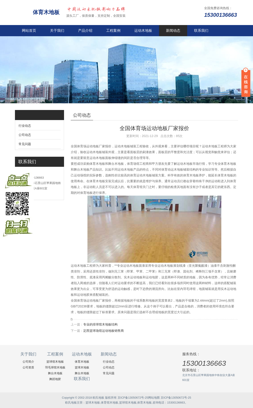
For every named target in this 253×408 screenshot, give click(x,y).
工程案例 (113, 30)
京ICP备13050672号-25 (133, 397)
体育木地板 (46, 12)
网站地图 (154, 397)
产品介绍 (85, 30)
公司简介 (28, 361)
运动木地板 (143, 30)
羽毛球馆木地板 (55, 367)
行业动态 (25, 125)
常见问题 (25, 144)
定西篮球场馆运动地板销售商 (103, 330)
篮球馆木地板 (55, 361)
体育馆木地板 (109, 402)
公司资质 (28, 367)
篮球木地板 (82, 367)
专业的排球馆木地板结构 (100, 324)
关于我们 (57, 30)
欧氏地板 (71, 402)
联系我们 (201, 30)
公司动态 (25, 135)
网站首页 (29, 30)
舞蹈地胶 (55, 379)
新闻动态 (173, 30)
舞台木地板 (55, 373)
